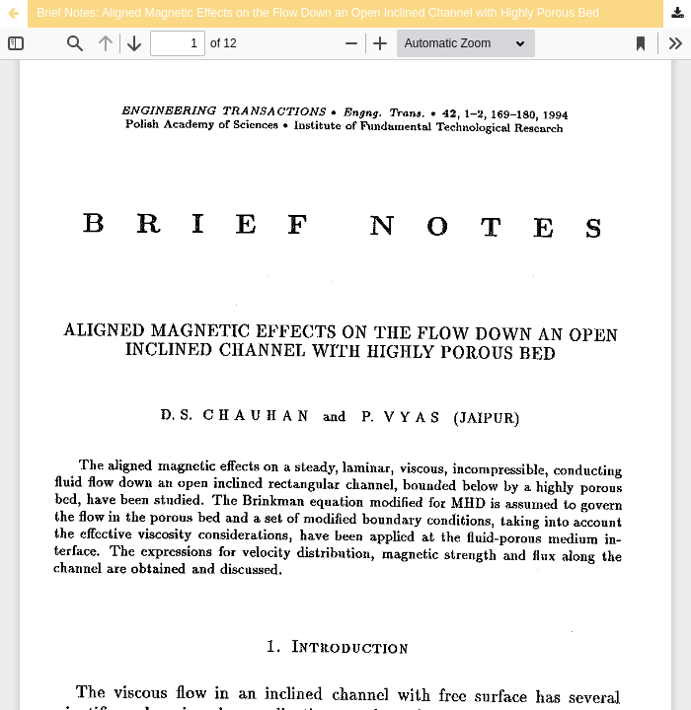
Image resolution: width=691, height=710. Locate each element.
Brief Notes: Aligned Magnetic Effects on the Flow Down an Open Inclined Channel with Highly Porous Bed (318, 13)
